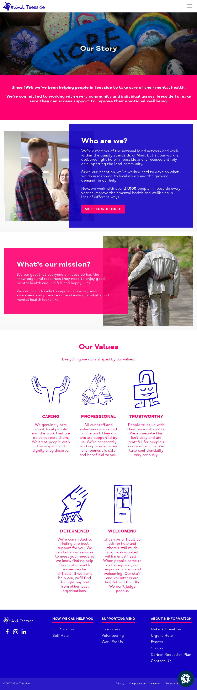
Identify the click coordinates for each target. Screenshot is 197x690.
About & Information (171, 619)
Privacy (120, 683)
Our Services (63, 629)
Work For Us (112, 641)
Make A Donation (166, 629)
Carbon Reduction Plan (171, 654)
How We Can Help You (72, 619)
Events (157, 641)
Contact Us (161, 660)
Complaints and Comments (145, 683)
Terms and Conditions (178, 683)
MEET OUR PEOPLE (103, 209)
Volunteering (113, 635)
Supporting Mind (118, 619)
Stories (157, 648)
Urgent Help (162, 635)
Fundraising (112, 629)
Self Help (60, 635)
